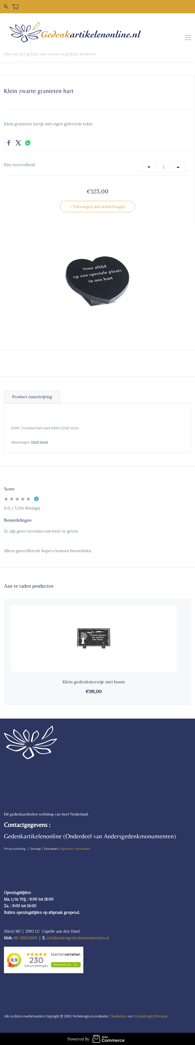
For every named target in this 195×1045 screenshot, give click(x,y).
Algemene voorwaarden (75, 849)
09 (35, 938)
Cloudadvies (119, 1016)
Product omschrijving (32, 396)
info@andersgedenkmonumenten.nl (78, 938)
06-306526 (23, 938)
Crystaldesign (143, 1016)
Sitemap (161, 1016)
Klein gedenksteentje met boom (93, 681)
